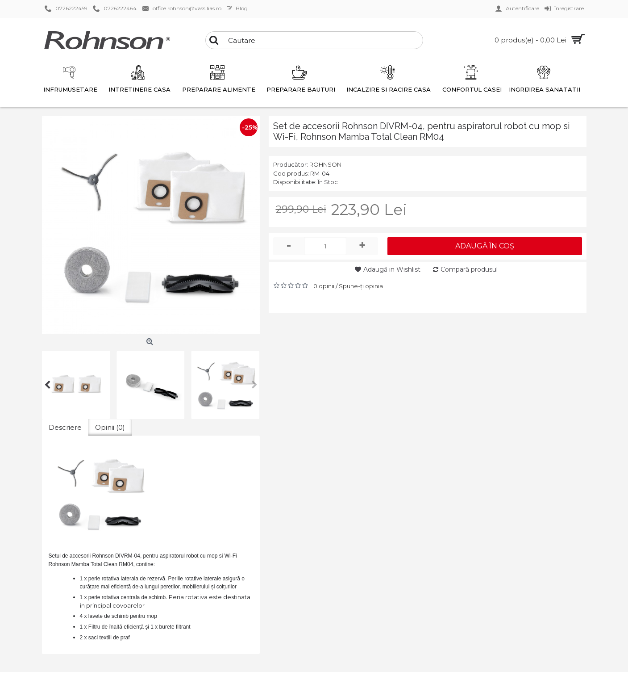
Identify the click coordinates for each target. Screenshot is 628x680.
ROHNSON (325, 164)
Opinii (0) (110, 427)
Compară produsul (469, 269)
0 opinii (323, 286)
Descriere (65, 427)
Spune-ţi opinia (361, 286)
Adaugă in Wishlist (391, 269)
